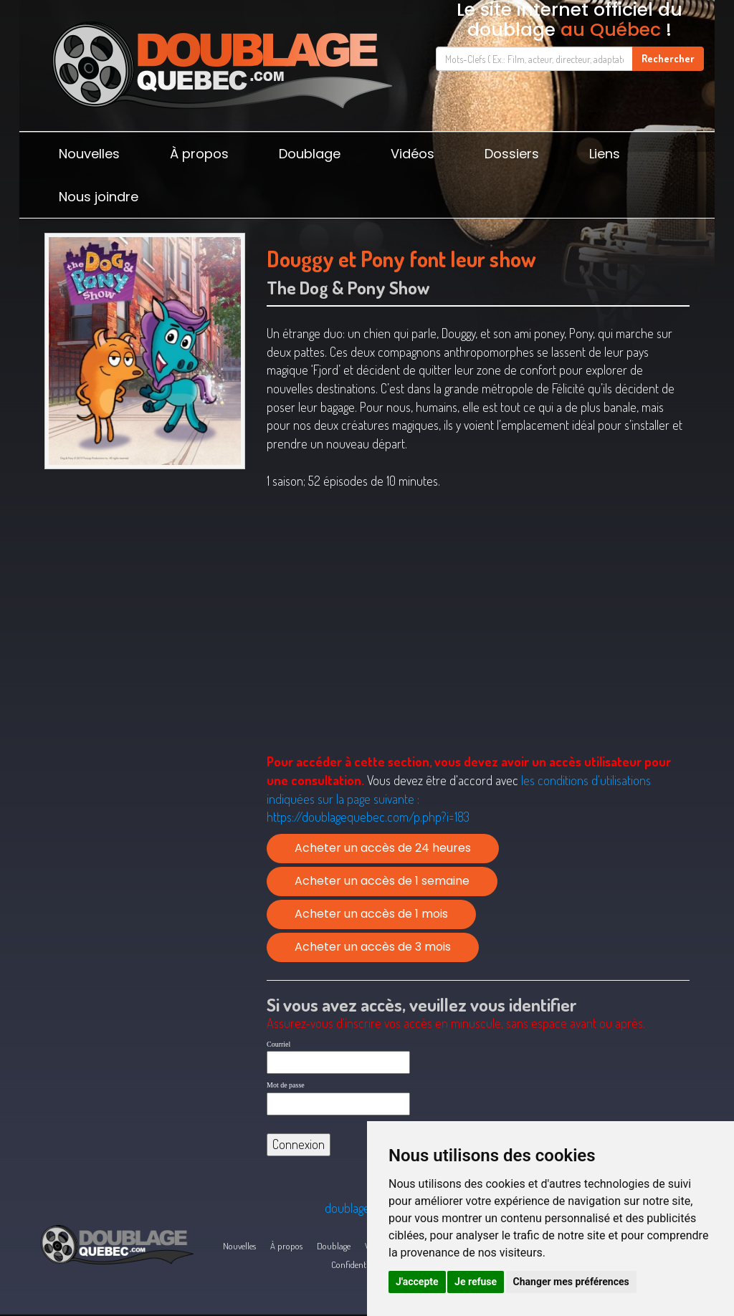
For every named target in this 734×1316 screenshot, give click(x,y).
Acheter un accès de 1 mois (371, 914)
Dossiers (512, 154)
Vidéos (412, 154)
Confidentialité (357, 1264)
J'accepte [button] (417, 1281)
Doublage (309, 154)
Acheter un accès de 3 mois (373, 946)
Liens (604, 154)
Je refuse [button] (475, 1281)
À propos (199, 154)
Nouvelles (89, 154)
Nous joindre (98, 197)
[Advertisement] (144, 577)
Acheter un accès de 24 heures (383, 848)
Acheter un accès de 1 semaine (382, 881)
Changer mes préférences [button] (571, 1281)
